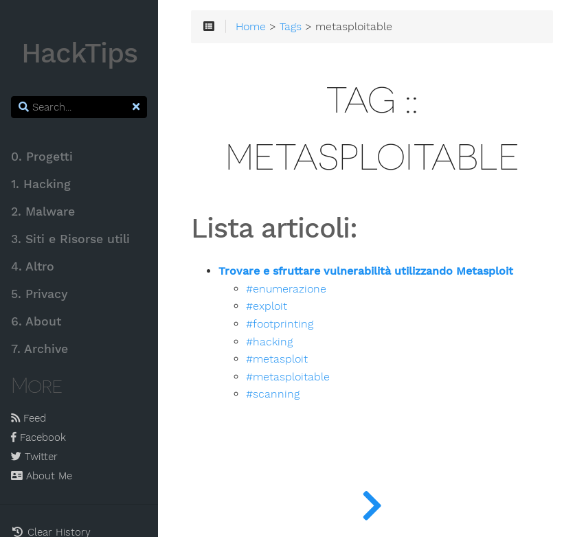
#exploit (266, 306)
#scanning (273, 394)
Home (251, 27)
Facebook (38, 437)
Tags (291, 27)
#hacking (269, 342)
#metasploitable (288, 377)
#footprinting (279, 324)
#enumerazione (286, 289)
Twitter (34, 456)
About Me (41, 476)
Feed (28, 418)
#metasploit (277, 359)
